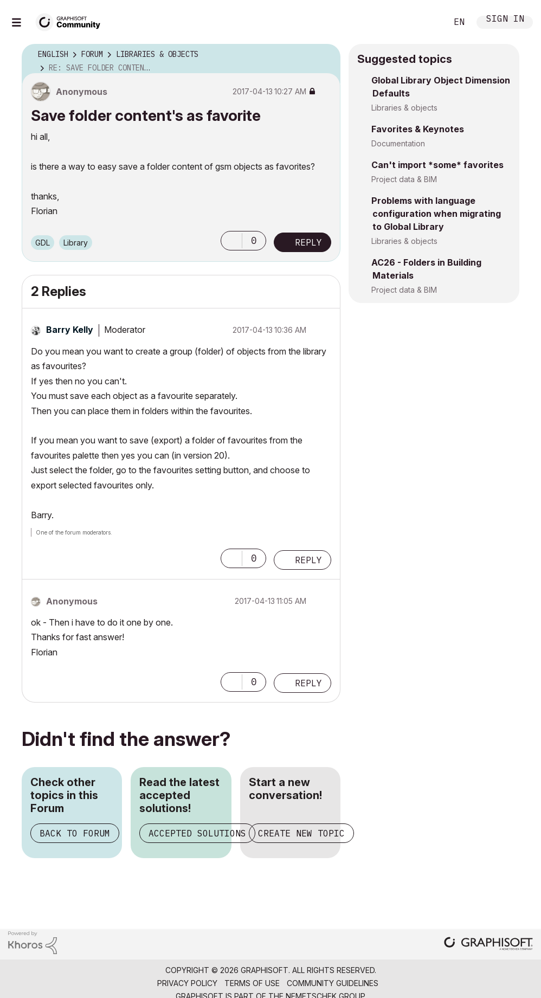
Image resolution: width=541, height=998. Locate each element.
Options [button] (325, 55)
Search (426, 22)
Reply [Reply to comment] (308, 560)
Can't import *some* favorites (437, 164)
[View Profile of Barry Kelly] (69, 329)
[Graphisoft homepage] (488, 945)
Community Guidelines (332, 983)
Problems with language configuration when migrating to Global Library (436, 213)
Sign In (505, 20)
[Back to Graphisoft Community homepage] (71, 20)
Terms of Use (252, 983)
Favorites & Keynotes (417, 129)
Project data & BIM (404, 179)
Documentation (398, 143)
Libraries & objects (404, 107)
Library (75, 242)
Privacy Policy (187, 983)
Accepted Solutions (197, 833)
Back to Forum (75, 833)
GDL (42, 242)
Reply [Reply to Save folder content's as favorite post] (308, 242)
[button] (231, 240)
